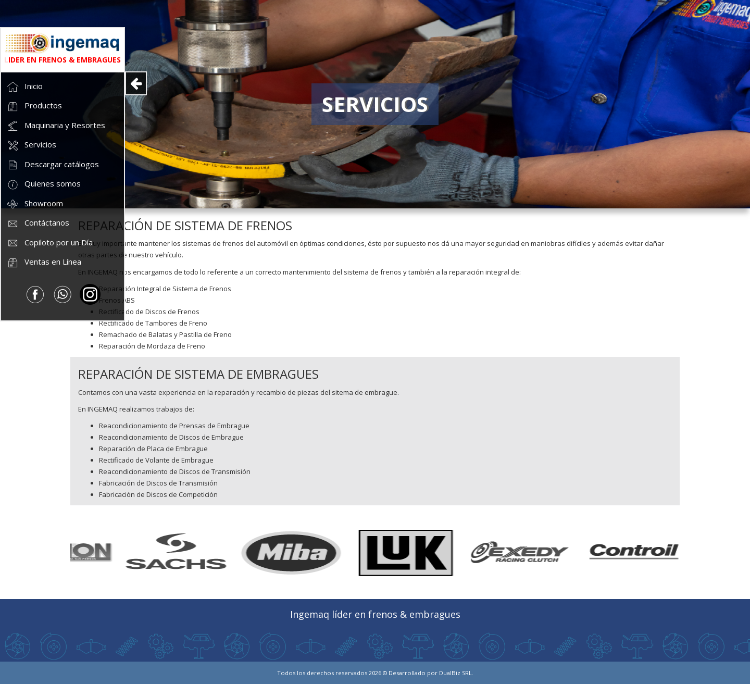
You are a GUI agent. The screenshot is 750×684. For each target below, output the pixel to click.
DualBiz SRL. (456, 673)
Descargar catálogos (52, 164)
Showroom (34, 203)
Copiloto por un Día (49, 243)
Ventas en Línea (43, 262)
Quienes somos (43, 184)
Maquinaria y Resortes (55, 125)
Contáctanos (37, 223)
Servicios (31, 145)
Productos (34, 106)
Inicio (24, 86)
